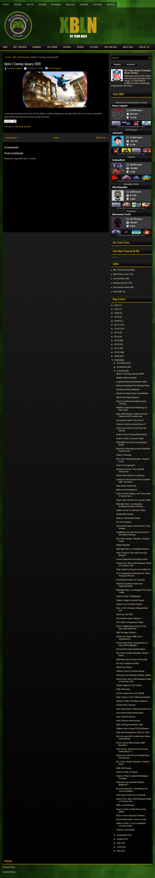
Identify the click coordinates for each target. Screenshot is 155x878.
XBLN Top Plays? (124, 667)
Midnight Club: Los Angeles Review (132, 549)
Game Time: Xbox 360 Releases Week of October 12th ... (133, 680)
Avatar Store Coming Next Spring (131, 434)
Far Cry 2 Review (123, 522)
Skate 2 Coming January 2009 (22, 63)
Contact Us (144, 47)
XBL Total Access (21, 57)
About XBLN (128, 47)
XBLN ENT (117, 291)
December (122, 363)
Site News (94, 47)
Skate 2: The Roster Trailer (128, 518)
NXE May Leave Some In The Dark (131, 659)
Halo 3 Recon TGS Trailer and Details (133, 697)
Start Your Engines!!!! (125, 465)
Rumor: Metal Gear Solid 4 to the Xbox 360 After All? (131, 627)
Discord (42, 4)
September (122, 835)
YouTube (17, 4)
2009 (116, 356)
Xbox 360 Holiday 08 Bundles (129, 713)
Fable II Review (123, 545)
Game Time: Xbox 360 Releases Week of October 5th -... (133, 800)
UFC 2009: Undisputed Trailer (129, 622)
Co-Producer (131, 130)
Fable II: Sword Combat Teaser (130, 671)
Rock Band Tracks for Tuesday (130, 580)
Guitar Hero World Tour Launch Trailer (133, 500)
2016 (116, 328)
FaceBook (84, 4)
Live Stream (52, 47)
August (120, 839)
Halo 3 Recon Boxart (125, 716)
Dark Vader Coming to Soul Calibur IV (133, 569)
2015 (116, 332)
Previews (67, 47)
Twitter (30, 4)
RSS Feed (110, 4)
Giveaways (36, 47)
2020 (116, 313)
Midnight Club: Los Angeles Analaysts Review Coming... (130, 505)
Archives (131, 64)
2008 (116, 360)
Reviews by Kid (120, 283)
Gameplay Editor (131, 184)
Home (5, 47)
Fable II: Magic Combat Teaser (130, 600)
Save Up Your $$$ (124, 614)
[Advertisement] (40, 240)
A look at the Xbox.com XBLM (130, 693)
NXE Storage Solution (126, 632)
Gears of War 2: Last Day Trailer (130, 510)
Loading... (115, 257)
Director (131, 157)
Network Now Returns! (126, 489)
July (119, 843)
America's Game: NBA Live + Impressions (129, 637)
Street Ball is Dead (124, 514)
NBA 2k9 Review (123, 768)
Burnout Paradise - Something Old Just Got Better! (132, 789)
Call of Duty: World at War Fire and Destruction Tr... (132, 750)
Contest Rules (8, 872)
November (122, 367)
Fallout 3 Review (123, 455)
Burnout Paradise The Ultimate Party (132, 385)
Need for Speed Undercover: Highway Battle (129, 584)
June (119, 847)
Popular (117, 64)
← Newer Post (10, 137)
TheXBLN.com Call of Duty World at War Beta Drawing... (132, 533)
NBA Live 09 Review (125, 805)
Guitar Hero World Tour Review (130, 475)
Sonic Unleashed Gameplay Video (132, 559)
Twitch (5, 4)
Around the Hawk (121, 287)
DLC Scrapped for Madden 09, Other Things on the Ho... (133, 574)
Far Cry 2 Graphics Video (127, 663)
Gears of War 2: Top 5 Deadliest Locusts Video (131, 824)
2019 (116, 317)
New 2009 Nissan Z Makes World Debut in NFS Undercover (131, 415)
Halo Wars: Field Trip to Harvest (130, 795)
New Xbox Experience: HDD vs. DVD (133, 732)
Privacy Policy (8, 867)
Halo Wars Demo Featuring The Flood (133, 709)
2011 (116, 348)
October (120, 371)
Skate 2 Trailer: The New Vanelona (132, 701)
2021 (116, 309)
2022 (116, 305)
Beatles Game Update (126, 377)
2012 (116, 344)
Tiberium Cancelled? (125, 830)
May (119, 851)
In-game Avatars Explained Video (131, 381)
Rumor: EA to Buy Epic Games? (130, 815)
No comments (54, 68)
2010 (116, 352)
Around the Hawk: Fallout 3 (128, 618)
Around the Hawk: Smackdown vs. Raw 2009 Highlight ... (132, 644)
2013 (116, 340)
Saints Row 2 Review (125, 705)
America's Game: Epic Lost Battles (132, 393)
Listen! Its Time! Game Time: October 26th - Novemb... (133, 480)
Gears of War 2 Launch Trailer (130, 438)
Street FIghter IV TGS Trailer (128, 685)
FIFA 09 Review (123, 689)
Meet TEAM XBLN (19, 47)
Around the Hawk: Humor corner (131, 819)
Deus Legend (16, 68)
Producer (131, 211)
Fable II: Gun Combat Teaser (129, 604)
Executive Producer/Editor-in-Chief (131, 102)
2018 (116, 321)
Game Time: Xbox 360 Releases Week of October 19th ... (133, 564)
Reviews (80, 47)
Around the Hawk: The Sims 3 (130, 420)
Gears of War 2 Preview (127, 772)
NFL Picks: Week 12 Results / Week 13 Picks (137, 71)
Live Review (118, 278)
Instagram (56, 4)
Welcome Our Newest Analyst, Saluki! (133, 675)
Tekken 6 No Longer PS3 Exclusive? (132, 728)
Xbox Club (70, 4)
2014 (116, 336)
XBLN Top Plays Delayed (127, 397)
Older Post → (102, 137)
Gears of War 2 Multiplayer (128, 596)
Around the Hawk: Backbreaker (130, 649)
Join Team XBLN (110, 47)
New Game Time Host (126, 486)
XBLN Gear (97, 4)
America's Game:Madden (128, 389)
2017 (116, 325)
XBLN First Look (120, 274)
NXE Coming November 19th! (129, 724)
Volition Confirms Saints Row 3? (131, 424)
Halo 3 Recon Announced (128, 720)
